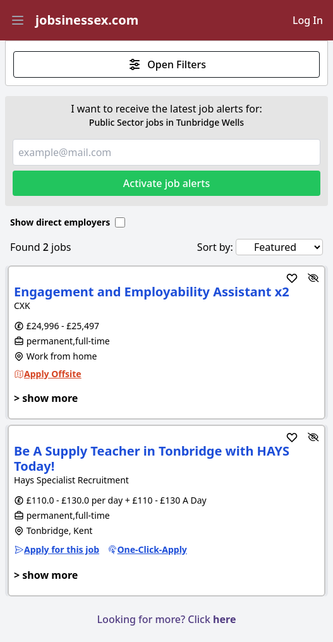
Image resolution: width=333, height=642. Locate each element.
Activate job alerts (166, 183)
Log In (308, 20)
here (224, 619)
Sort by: (215, 247)
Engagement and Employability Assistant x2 (151, 291)
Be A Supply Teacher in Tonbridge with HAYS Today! (151, 458)
